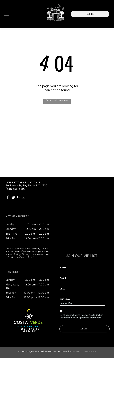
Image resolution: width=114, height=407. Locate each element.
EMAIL (63, 278)
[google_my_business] (18, 197)
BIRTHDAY (65, 299)
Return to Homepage (57, 100)
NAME (63, 268)
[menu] (6, 14)
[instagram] (13, 197)
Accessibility (74, 351)
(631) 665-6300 (15, 188)
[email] (23, 197)
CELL (62, 289)
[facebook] (8, 197)
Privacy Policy (89, 351)
